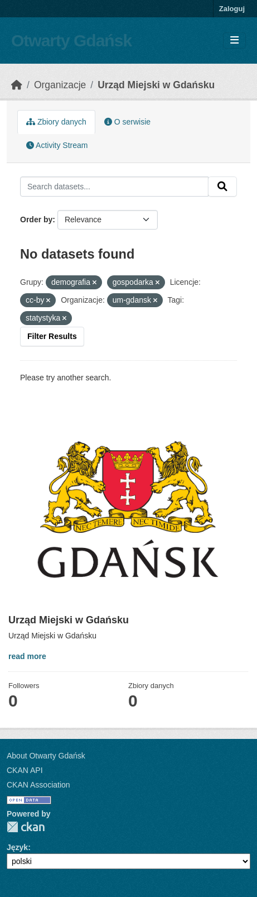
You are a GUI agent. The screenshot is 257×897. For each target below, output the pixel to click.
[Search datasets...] (114, 186)
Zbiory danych (56, 121)
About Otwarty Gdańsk (46, 755)
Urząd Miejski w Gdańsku (156, 84)
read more (27, 656)
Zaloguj (232, 8)
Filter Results (52, 336)
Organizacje (60, 84)
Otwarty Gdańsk (71, 40)
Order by (36, 219)
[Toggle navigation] (234, 40)
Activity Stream (57, 145)
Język (17, 847)
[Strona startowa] (16, 84)
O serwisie (127, 121)
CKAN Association (38, 784)
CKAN (26, 827)
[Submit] (222, 186)
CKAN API (25, 770)
